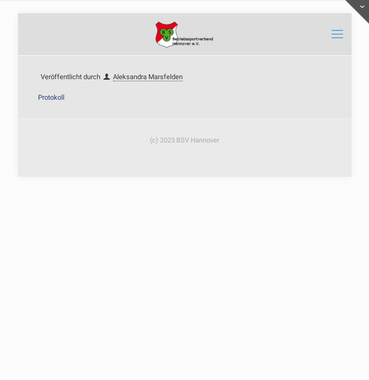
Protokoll (51, 97)
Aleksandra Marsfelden (148, 77)
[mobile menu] (337, 34)
